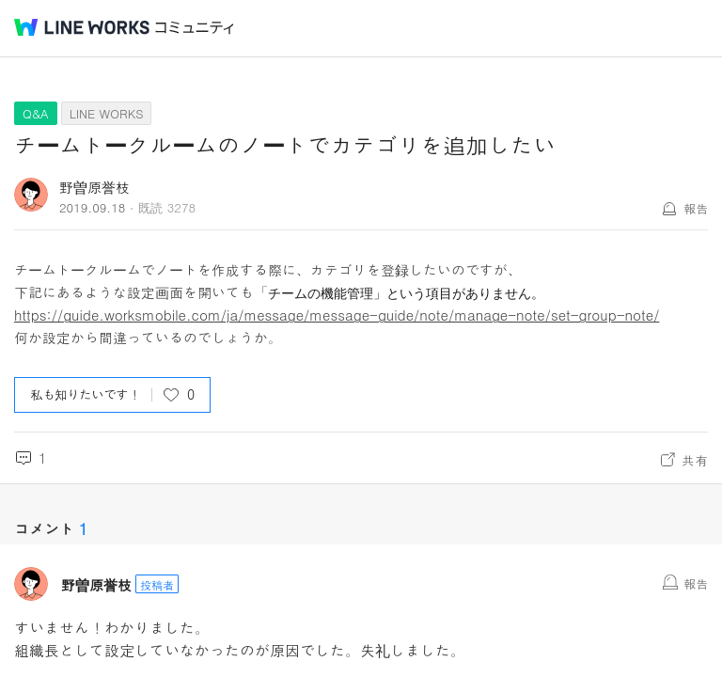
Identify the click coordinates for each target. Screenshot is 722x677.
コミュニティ (194, 28)
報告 (695, 208)
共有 (695, 459)
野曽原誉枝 (94, 187)
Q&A (36, 113)
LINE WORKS (107, 113)
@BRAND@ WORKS (81, 27)
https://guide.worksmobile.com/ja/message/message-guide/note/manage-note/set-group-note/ (336, 314)
